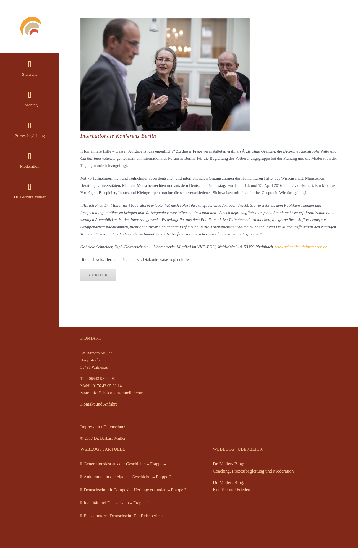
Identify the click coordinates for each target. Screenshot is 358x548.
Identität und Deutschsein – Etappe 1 (116, 502)
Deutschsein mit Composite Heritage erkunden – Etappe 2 (135, 489)
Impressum (90, 426)
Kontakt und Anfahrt (98, 404)
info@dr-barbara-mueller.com (116, 392)
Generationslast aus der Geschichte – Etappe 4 (125, 464)
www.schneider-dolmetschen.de (301, 247)
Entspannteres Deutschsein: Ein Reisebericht (123, 515)
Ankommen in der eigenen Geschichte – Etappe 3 (128, 476)
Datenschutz (114, 426)
